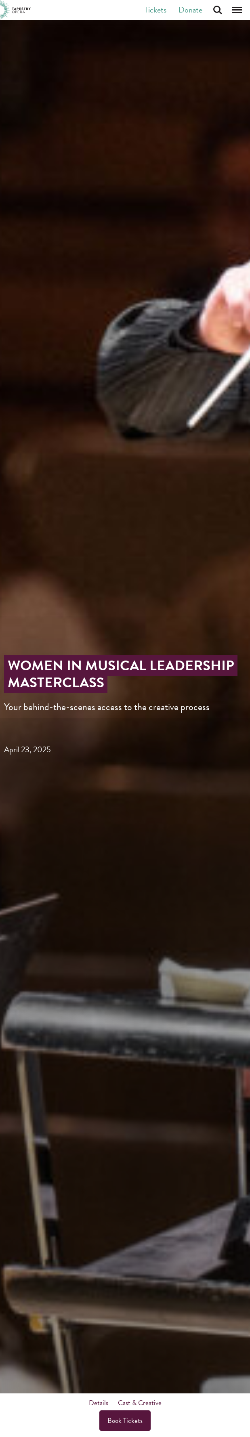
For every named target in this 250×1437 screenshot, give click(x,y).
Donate (190, 10)
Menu (237, 10)
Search (218, 10)
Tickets (155, 10)
